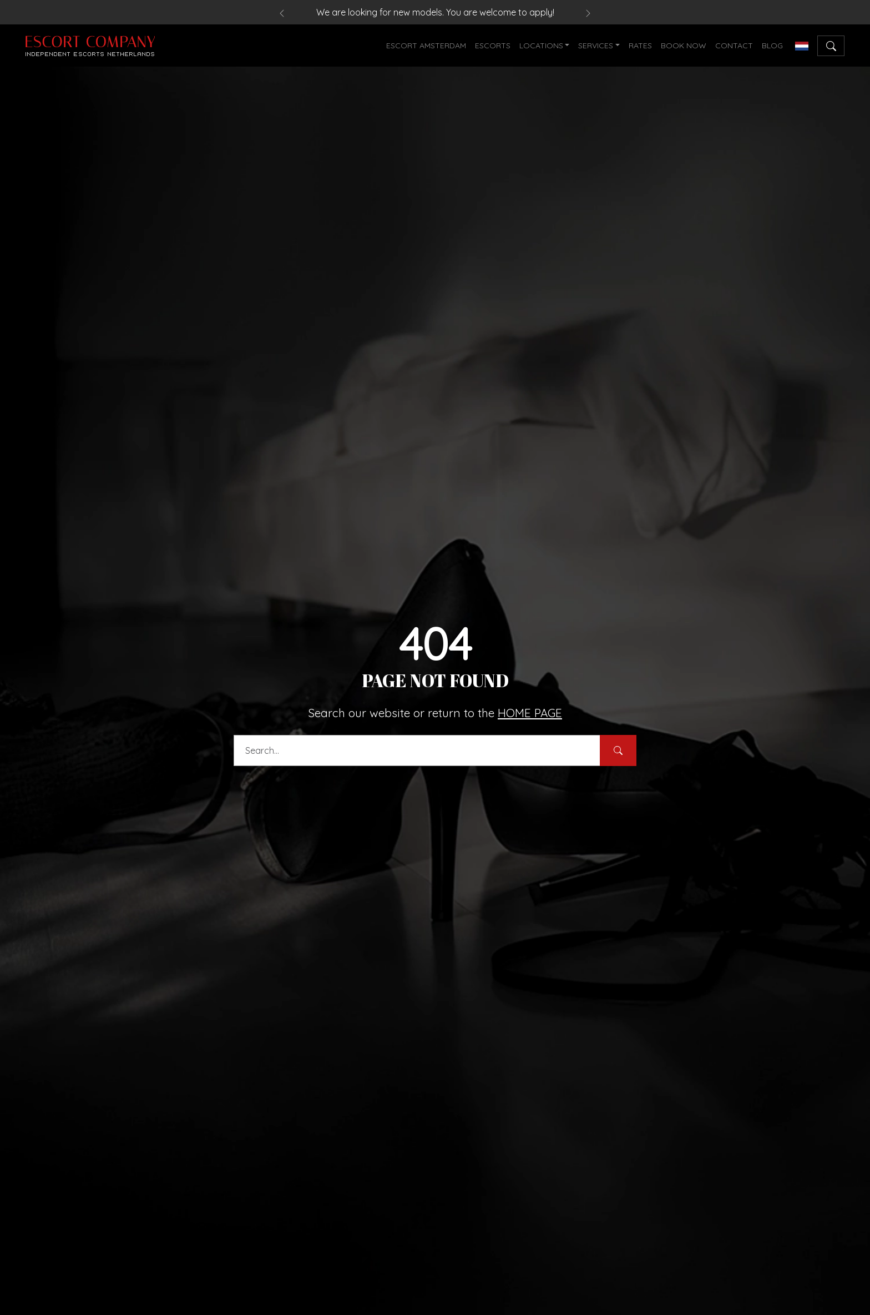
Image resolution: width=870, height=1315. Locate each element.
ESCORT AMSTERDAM (426, 46)
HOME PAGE (530, 713)
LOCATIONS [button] (541, 46)
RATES (640, 46)
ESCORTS (492, 46)
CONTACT (734, 46)
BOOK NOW (683, 46)
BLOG (772, 46)
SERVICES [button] (595, 46)
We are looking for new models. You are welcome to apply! (435, 12)
